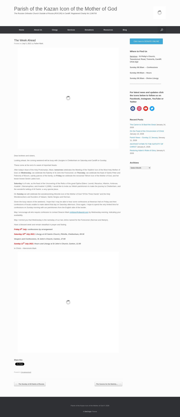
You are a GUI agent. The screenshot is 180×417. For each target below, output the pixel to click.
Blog (125, 30)
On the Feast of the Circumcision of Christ (147, 131)
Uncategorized (26, 372)
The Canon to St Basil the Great (143, 125)
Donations (89, 30)
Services (71, 30)
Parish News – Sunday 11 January (144, 137)
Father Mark (38, 44)
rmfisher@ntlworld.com (79, 212)
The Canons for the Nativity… (108, 384)
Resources (108, 30)
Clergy (55, 30)
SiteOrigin (88, 411)
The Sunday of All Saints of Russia (30, 384)
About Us (38, 30)
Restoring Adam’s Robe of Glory (143, 150)
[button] (162, 30)
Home (21, 30)
